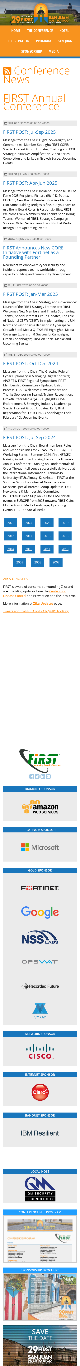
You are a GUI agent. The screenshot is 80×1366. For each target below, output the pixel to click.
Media (54, 51)
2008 (37, 562)
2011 (47, 549)
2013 (28, 549)
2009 (19, 562)
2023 (47, 523)
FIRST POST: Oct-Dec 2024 (30, 363)
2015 (65, 536)
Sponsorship (31, 51)
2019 (65, 523)
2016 (47, 536)
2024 (28, 523)
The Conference (40, 30)
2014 (10, 549)
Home (16, 30)
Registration (18, 40)
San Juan (65, 40)
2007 (56, 562)
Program (43, 40)
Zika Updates (43, 603)
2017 (28, 536)
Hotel (64, 30)
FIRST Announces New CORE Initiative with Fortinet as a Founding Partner (33, 252)
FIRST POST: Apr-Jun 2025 (30, 183)
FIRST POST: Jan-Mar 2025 (30, 294)
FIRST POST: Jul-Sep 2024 (29, 437)
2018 (10, 536)
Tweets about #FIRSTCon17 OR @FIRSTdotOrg (36, 611)
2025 (10, 523)
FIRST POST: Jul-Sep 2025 (29, 132)
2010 (65, 549)
